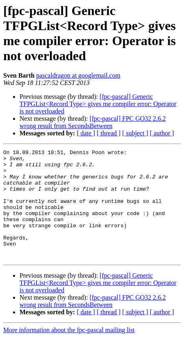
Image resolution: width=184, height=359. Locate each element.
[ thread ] (109, 133)
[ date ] (86, 133)
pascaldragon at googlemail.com (78, 75)
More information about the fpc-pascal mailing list (68, 351)
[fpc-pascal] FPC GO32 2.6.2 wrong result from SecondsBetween (92, 122)
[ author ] (162, 133)
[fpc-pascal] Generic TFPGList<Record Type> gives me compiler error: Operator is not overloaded (97, 104)
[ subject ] (135, 133)
